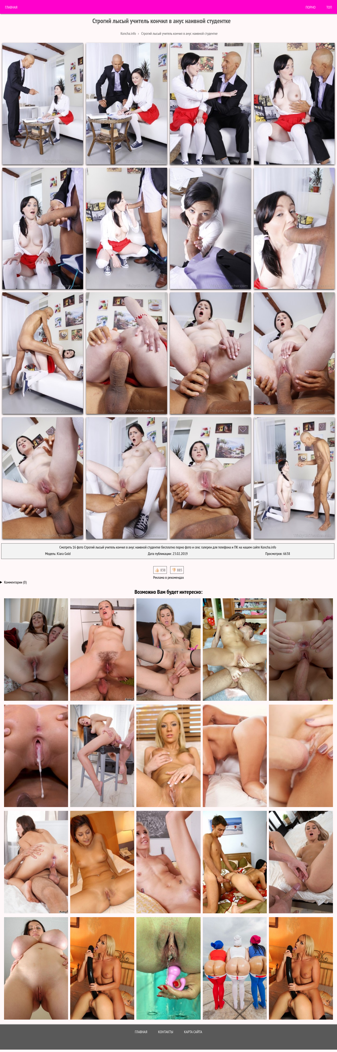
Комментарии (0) (15, 582)
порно (311, 7)
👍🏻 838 (160, 570)
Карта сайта (193, 1031)
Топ (329, 7)
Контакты (165, 1031)
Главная (11, 7)
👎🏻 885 (177, 570)
